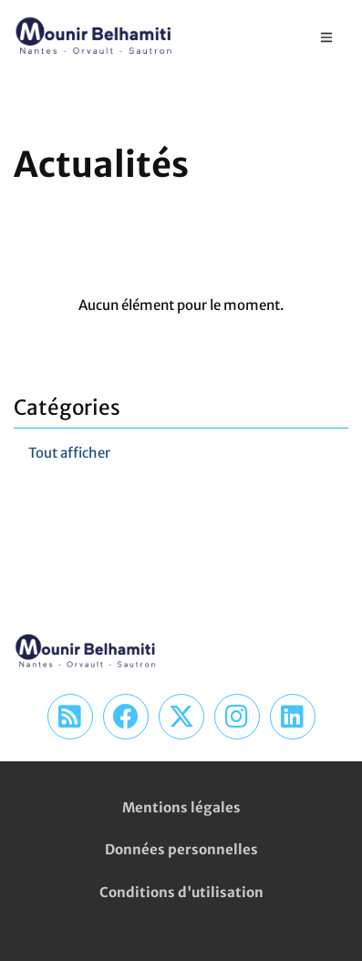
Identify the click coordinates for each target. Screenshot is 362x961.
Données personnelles (181, 849)
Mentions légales (181, 807)
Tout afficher (69, 452)
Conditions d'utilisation (181, 892)
